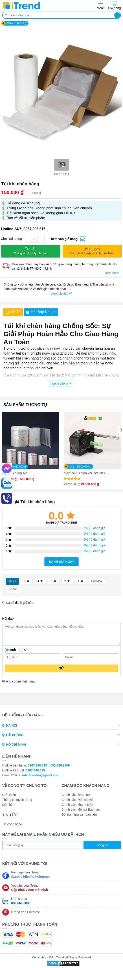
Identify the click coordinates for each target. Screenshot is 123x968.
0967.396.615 (37, 765)
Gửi (61, 668)
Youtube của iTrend (29, 888)
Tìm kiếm (117, 15)
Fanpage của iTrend (30, 874)
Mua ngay (92, 251)
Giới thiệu (9, 795)
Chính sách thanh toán (77, 804)
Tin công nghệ (12, 824)
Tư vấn (30, 251)
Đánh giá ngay (61, 561)
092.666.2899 (60, 765)
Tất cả (12, 581)
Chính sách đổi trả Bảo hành (81, 809)
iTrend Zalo (21, 901)
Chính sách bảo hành (76, 795)
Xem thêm (112, 273)
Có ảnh (13, 589)
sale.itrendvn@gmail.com (40, 775)
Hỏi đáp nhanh (41, 312)
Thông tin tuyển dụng (17, 799)
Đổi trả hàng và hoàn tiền (79, 814)
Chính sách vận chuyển (78, 799)
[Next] (120, 430)
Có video (96, 581)
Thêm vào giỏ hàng (63, 239)
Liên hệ (7, 804)
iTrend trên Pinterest (25, 912)
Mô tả (13, 312)
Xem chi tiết (61, 293)
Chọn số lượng (11, 238)
